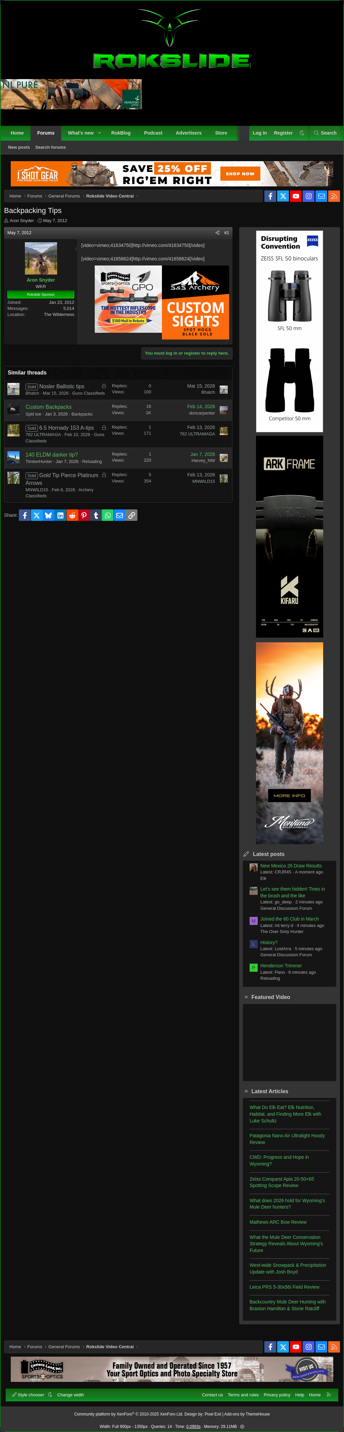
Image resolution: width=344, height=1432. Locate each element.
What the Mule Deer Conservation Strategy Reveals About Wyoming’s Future (281, 1248)
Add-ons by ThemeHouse (247, 1411)
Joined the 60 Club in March (285, 923)
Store (224, 136)
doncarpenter (197, 423)
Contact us (209, 1391)
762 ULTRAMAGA (48, 453)
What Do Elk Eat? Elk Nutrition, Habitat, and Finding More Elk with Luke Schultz (280, 1118)
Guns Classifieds (46, 459)
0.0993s (193, 1423)
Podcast (156, 136)
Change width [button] (73, 1391)
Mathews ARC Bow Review (273, 1226)
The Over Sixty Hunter (277, 936)
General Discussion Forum (281, 913)
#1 (222, 237)
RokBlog (124, 136)
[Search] (322, 136)
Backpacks (86, 424)
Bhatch (37, 397)
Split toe (38, 424)
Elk (259, 883)
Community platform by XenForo (128, 1411)
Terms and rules (240, 1391)
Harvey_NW (198, 478)
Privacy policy (274, 1391)
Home (20, 136)
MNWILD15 (41, 514)
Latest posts (264, 859)
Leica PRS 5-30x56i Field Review (280, 1291)
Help (296, 1391)
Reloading (40, 486)
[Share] (212, 238)
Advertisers (192, 136)
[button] (102, 136)
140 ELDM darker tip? (56, 473)
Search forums (53, 150)
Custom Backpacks (53, 418)
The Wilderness (64, 319)
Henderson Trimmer (276, 970)
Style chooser (31, 1391)
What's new (83, 136)
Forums (48, 136)
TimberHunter (43, 479)
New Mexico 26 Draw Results (286, 870)
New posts (22, 150)
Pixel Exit (213, 1411)
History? (264, 947)
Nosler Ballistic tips (66, 391)
